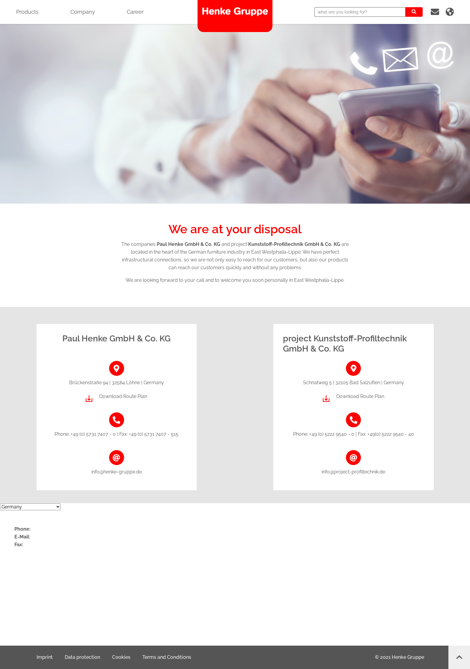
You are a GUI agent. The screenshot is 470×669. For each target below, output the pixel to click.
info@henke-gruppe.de (116, 472)
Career (135, 12)
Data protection (82, 657)
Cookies (121, 657)
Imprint (45, 657)
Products (27, 12)
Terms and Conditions (166, 657)
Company (82, 12)
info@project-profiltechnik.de (353, 472)
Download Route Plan (123, 396)
